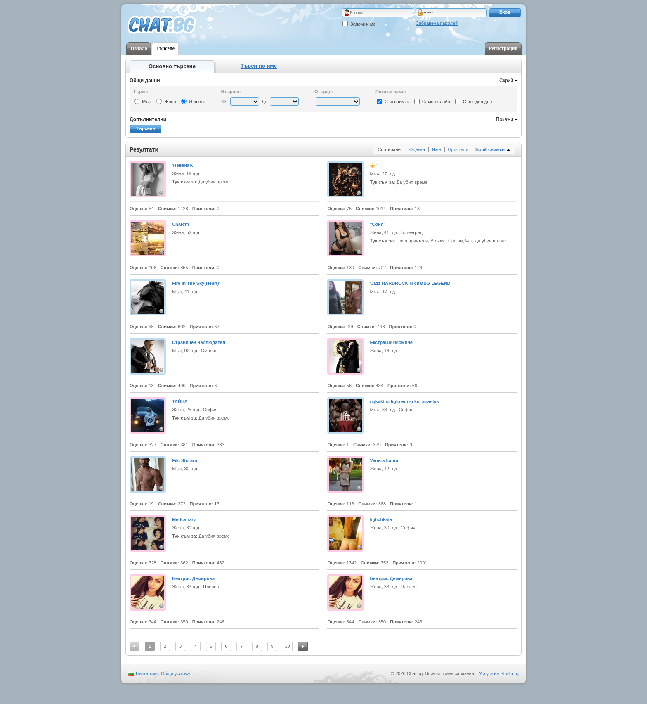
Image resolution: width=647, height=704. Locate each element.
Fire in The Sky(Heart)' (196, 283)
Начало (138, 48)
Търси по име (259, 66)
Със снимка (397, 101)
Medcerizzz (184, 519)
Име (436, 149)
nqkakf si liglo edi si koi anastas (404, 401)
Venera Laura (384, 460)
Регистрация (503, 48)
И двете (197, 101)
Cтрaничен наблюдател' (199, 342)
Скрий (506, 80)
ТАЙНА (180, 401)
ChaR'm (180, 224)
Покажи (504, 119)
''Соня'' (377, 224)
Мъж (146, 101)
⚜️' (373, 165)
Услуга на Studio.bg (499, 673)
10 (287, 646)
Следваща (303, 646)
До (264, 101)
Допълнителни (148, 119)
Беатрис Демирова (193, 578)
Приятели (458, 149)
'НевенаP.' (183, 165)
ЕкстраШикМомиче (391, 342)
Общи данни (145, 80)
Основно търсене (172, 66)
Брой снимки (490, 149)
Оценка (417, 149)
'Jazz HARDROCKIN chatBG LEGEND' (410, 283)
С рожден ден (477, 101)
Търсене (165, 48)
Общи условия (176, 673)
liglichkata (381, 519)
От (225, 101)
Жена (170, 101)
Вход (504, 11)
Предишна (134, 646)
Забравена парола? (437, 23)
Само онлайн (436, 101)
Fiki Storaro (184, 460)
